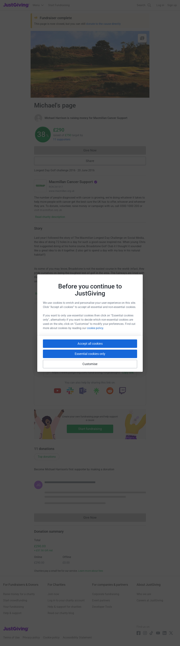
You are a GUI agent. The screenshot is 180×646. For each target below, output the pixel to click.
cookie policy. (95, 328)
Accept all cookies (90, 343)
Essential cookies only (90, 354)
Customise (90, 364)
